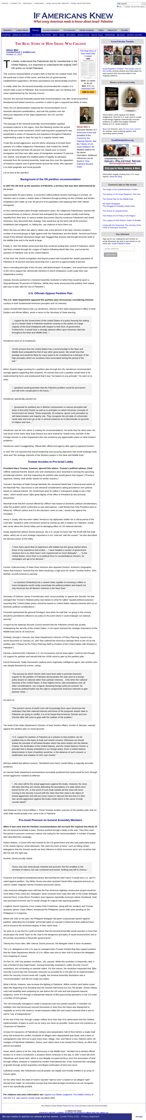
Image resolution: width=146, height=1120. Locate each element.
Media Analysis (87, 30)
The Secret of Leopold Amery (115, 211)
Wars (62, 35)
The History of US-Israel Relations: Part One (121, 194)
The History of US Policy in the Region (119, 216)
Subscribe (39, 3)
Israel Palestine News (135, 7)
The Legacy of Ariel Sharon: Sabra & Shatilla (122, 220)
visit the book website (132, 129)
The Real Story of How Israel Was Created (88, 53)
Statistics (7, 30)
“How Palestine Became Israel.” (85, 164)
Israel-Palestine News (81, 3)
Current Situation (51, 30)
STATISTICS (43, 1112)
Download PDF (88, 88)
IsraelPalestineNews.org (122, 140)
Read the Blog (116, 177)
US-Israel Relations (41, 35)
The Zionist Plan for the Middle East (118, 199)
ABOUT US (104, 1112)
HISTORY (52, 1112)
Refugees (71, 35)
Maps (55, 35)
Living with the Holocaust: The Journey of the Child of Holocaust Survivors (122, 226)
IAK (120, 7)
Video (101, 30)
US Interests (69, 30)
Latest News (22, 30)
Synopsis (6, 35)
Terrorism (110, 35)
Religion (121, 35)
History (35, 30)
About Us (112, 30)
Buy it (105, 129)
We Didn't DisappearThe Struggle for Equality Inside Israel (119, 205)
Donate (5, 3)
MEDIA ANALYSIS (92, 1112)
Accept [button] (139, 1116)
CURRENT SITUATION (65, 1112)
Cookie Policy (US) (69, 1116)
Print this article (73, 1106)
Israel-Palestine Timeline (57, 3)
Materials (27, 3)
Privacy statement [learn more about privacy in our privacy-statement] (90, 1116)
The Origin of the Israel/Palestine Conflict (120, 189)
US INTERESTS (79, 1112)
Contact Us (16, 3)
